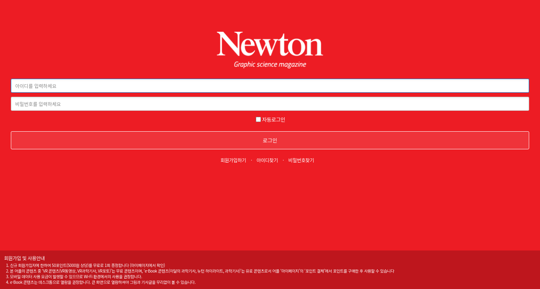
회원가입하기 (233, 160)
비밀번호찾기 (301, 160)
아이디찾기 (267, 160)
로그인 (270, 140)
